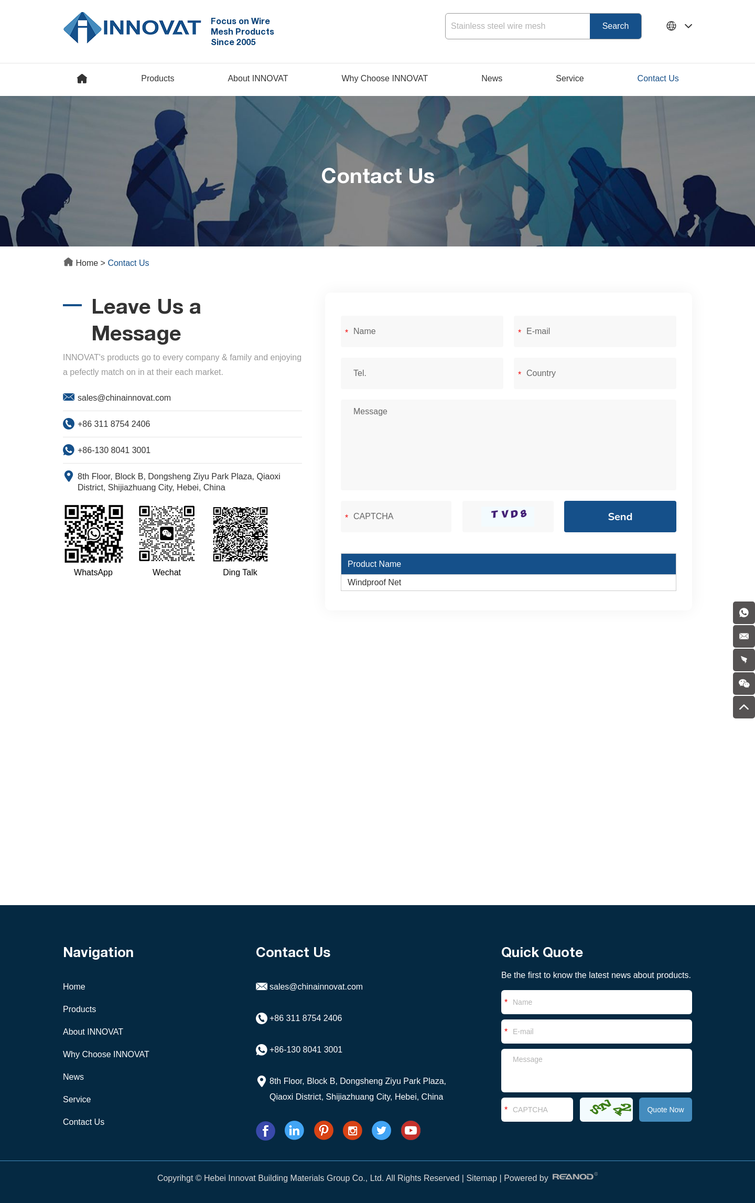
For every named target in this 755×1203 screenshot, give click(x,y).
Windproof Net (374, 582)
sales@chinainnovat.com (124, 397)
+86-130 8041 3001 (114, 450)
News (491, 78)
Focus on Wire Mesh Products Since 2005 (242, 31)
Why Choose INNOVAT (384, 78)
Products (157, 78)
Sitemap (481, 1178)
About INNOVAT (258, 78)
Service (570, 78)
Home (82, 263)
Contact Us (658, 78)
